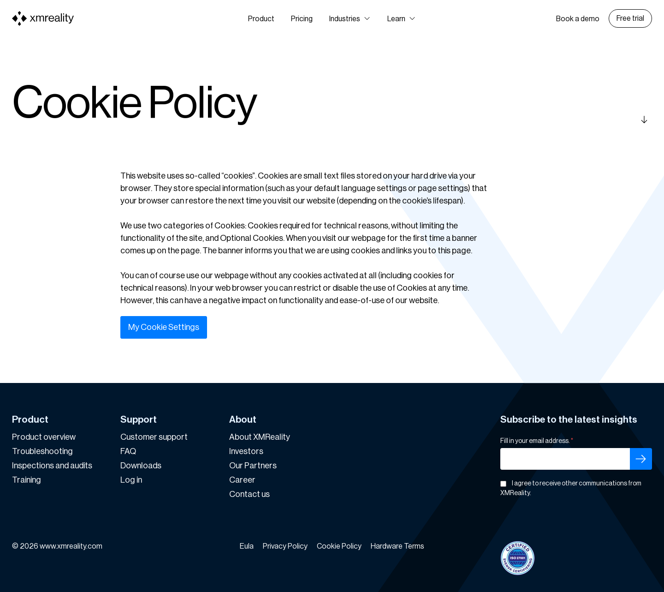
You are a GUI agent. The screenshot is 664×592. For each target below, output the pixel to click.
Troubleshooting (42, 451)
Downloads (140, 465)
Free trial (630, 18)
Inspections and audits (52, 465)
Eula (247, 546)
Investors (246, 451)
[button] (350, 19)
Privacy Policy (285, 546)
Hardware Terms (397, 546)
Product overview (44, 437)
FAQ (128, 451)
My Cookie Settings (163, 327)
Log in (131, 480)
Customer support (154, 437)
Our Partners (253, 465)
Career (242, 480)
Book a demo (577, 19)
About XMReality (259, 437)
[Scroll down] (574, 120)
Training (26, 480)
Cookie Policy (339, 546)
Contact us (249, 494)
